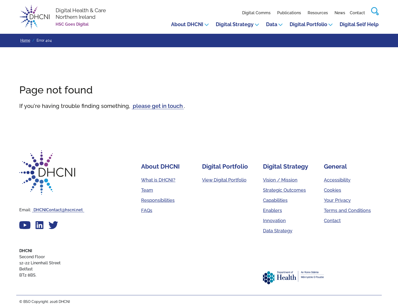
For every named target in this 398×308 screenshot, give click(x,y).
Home (25, 40)
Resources (318, 12)
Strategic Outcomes (284, 190)
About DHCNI (190, 24)
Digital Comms (256, 12)
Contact (357, 12)
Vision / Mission (280, 180)
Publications (289, 12)
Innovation (274, 220)
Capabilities (275, 200)
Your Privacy (337, 200)
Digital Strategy (237, 24)
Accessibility (337, 180)
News (340, 12)
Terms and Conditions (347, 210)
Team (147, 190)
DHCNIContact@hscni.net (58, 209)
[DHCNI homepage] (62, 17)
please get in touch (158, 106)
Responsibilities (158, 200)
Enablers (272, 210)
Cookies (332, 190)
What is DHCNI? (158, 180)
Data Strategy (277, 230)
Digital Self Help (359, 24)
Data (274, 24)
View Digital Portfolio (224, 180)
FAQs (146, 210)
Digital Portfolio (311, 24)
